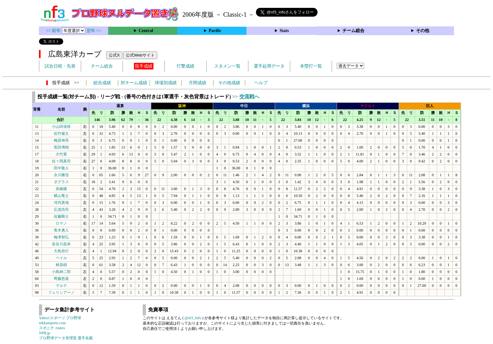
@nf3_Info (193, 318)
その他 (422, 30)
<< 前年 (54, 30)
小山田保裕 (61, 126)
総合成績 (102, 82)
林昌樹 (61, 265)
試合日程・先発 (60, 66)
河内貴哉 (61, 202)
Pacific (215, 30)
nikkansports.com (52, 323)
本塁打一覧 (311, 66)
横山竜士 (61, 196)
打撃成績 (185, 66)
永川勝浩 (61, 175)
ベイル (61, 258)
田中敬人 (61, 168)
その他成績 (229, 82)
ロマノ (61, 223)
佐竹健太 (61, 133)
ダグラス (61, 182)
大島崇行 (61, 251)
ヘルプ (261, 82)
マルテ (61, 285)
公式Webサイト (140, 55)
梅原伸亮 (61, 140)
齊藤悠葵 (61, 278)
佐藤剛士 (61, 216)
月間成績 (197, 82)
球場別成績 (166, 82)
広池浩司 (61, 209)
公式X (114, 55)
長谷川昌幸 (61, 244)
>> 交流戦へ (245, 96)
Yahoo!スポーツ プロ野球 (60, 318)
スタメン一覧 (227, 66)
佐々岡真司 (61, 161)
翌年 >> (93, 30)
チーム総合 (353, 30)
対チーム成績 (134, 82)
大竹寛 (61, 154)
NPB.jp (44, 333)
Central (146, 30)
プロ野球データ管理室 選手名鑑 (66, 338)
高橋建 (61, 189)
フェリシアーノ (61, 292)
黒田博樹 (61, 147)
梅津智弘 (61, 237)
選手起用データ (269, 66)
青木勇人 (61, 230)
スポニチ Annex (52, 328)
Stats (284, 30)
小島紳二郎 (61, 272)
